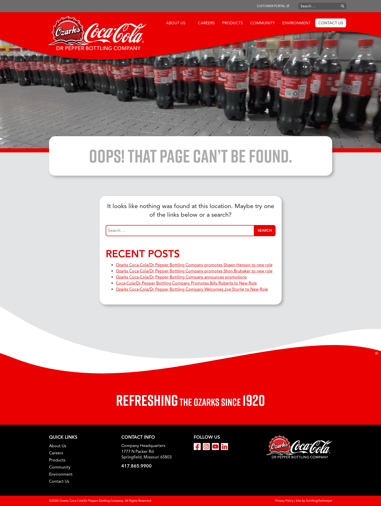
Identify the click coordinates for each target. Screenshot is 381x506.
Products (232, 23)
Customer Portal (271, 6)
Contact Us (330, 23)
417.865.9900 (136, 466)
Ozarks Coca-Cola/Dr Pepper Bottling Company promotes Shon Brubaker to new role (194, 271)
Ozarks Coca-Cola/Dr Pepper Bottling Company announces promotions (181, 277)
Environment (296, 23)
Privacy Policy (284, 500)
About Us (175, 23)
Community (262, 23)
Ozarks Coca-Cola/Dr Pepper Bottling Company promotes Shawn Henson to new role (194, 265)
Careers (206, 23)
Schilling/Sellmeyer (319, 500)
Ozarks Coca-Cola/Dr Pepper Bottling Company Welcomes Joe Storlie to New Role (192, 289)
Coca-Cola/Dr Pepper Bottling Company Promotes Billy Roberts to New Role (186, 283)
